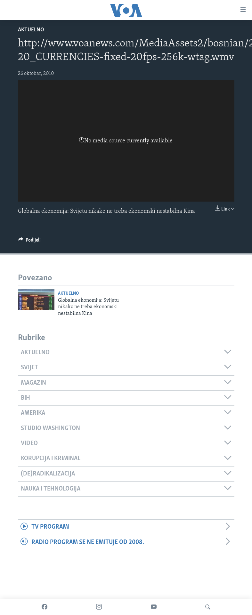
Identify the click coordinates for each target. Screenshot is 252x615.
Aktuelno (31, 30)
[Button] (29, 242)
